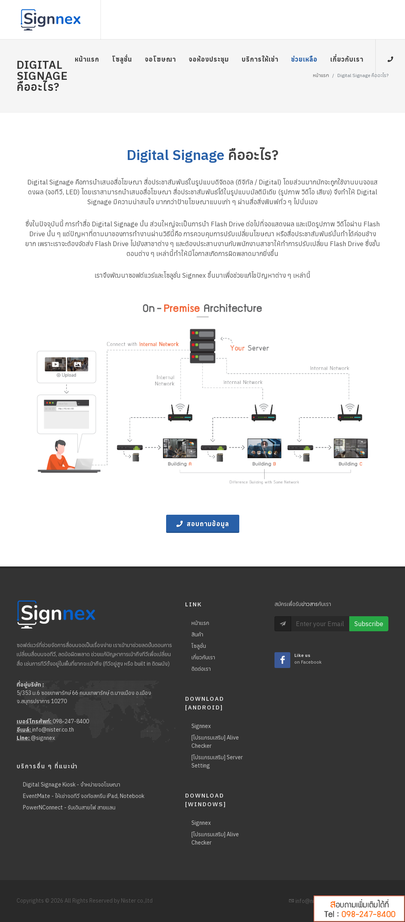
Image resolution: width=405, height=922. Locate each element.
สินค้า (197, 634)
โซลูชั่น (198, 645)
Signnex (201, 726)
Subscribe (368, 624)
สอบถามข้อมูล (202, 524)
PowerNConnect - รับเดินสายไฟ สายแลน (69, 807)
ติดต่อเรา (201, 668)
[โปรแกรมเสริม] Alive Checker (215, 741)
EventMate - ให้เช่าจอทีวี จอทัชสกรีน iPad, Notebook (83, 796)
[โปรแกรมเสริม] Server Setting (217, 761)
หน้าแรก (200, 623)
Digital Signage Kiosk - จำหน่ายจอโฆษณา (71, 784)
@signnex (43, 737)
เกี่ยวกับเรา (203, 657)
